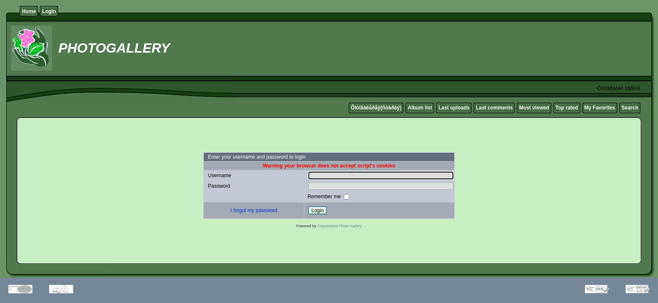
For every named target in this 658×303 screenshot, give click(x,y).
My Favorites (599, 108)
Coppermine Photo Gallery (339, 226)
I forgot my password (253, 210)
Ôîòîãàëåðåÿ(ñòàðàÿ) (376, 108)
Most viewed (534, 108)
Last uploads (453, 108)
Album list (420, 108)
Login (49, 11)
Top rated (566, 108)
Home (29, 11)
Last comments (494, 108)
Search (629, 108)
